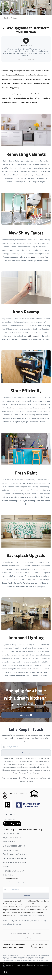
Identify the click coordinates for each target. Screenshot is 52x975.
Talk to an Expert (11, 833)
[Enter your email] (28, 747)
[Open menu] (49, 3)
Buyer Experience (12, 837)
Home (6, 866)
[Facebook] (3, 815)
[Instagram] (14, 815)
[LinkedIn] (7, 815)
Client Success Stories (14, 846)
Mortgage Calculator (13, 871)
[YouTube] (11, 815)
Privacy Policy (26, 938)
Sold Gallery (9, 875)
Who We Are (9, 842)
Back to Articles (10, 18)
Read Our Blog (10, 850)
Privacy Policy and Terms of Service (26, 773)
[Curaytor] (12, 825)
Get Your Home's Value (14, 858)
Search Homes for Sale (14, 862)
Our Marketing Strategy (15, 854)
